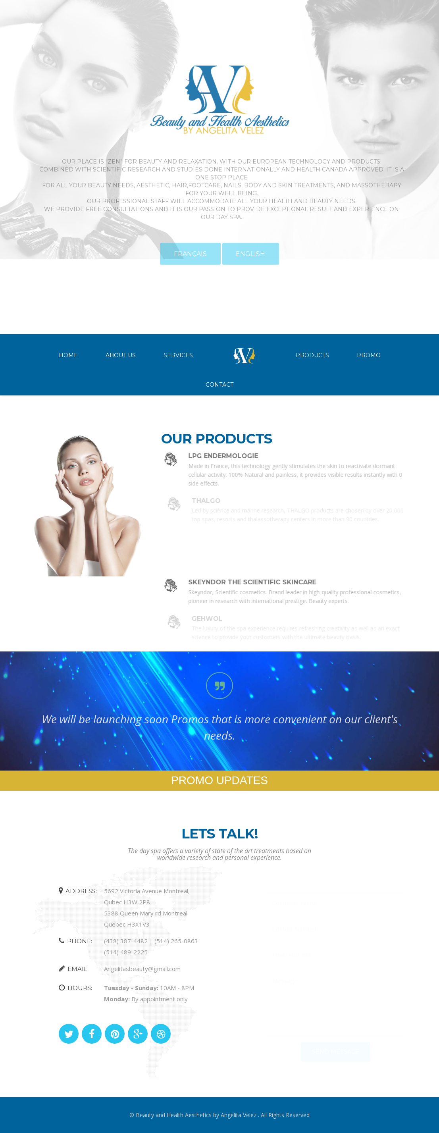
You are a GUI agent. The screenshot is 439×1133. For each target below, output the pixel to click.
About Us (121, 355)
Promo (369, 355)
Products (312, 355)
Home (68, 355)
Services (178, 355)
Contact (219, 384)
